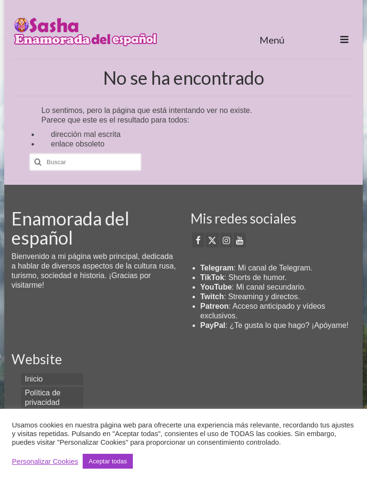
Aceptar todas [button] (107, 461)
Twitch (212, 296)
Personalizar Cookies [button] (45, 461)
